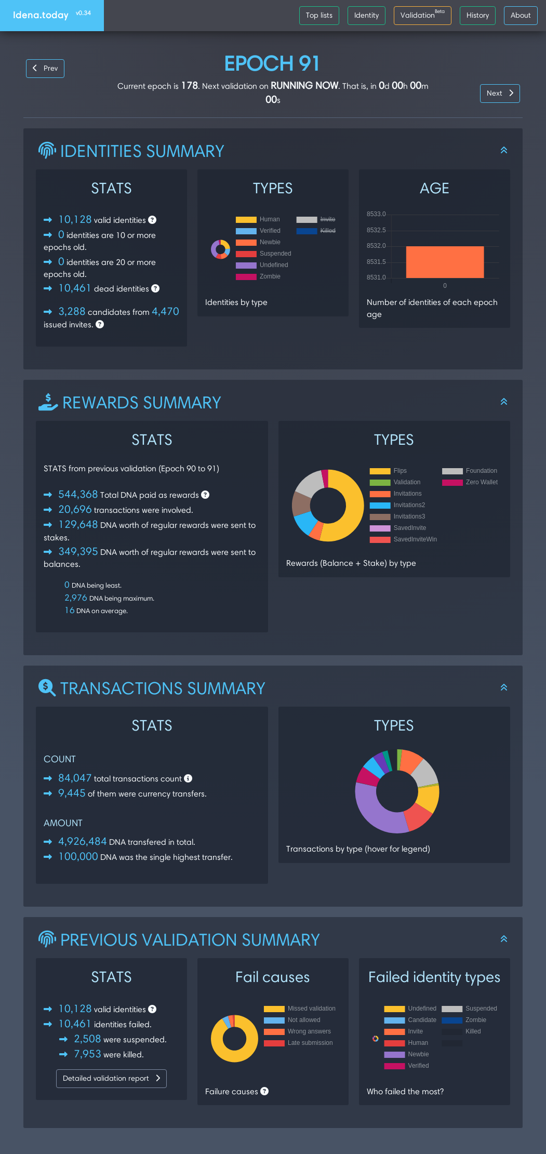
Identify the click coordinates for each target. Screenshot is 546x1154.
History (478, 15)
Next (500, 93)
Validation (423, 13)
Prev (45, 68)
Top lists (319, 15)
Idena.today (52, 15)
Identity (366, 15)
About (521, 15)
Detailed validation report (111, 1078)
